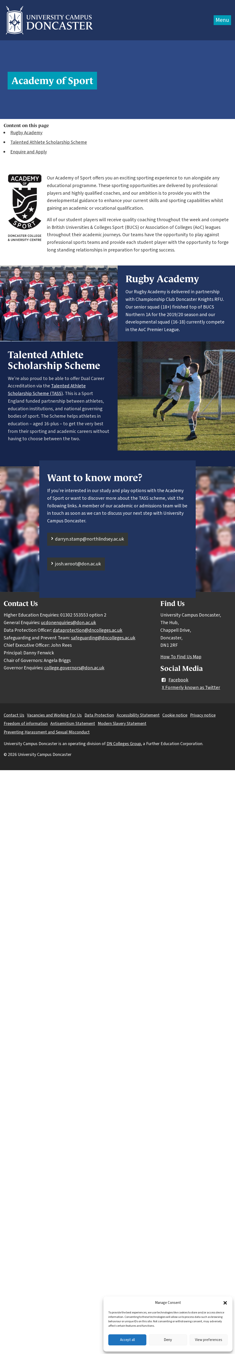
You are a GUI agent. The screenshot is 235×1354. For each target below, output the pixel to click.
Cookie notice (174, 715)
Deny (168, 1339)
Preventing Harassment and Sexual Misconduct (47, 732)
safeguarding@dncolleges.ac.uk (103, 637)
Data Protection (99, 715)
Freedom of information (26, 724)
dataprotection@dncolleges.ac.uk (87, 630)
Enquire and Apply (28, 151)
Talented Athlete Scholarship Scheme (48, 142)
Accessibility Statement (138, 715)
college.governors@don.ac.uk (74, 667)
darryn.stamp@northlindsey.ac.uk (89, 539)
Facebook (174, 680)
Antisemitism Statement (72, 724)
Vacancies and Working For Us (54, 715)
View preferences (208, 1339)
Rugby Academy (26, 132)
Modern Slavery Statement (122, 724)
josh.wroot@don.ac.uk (78, 563)
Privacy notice (203, 715)
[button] (225, 1302)
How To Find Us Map (180, 656)
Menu (222, 20)
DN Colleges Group (124, 744)
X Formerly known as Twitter (191, 687)
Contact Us (14, 715)
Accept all (127, 1339)
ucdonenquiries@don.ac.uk (68, 622)
